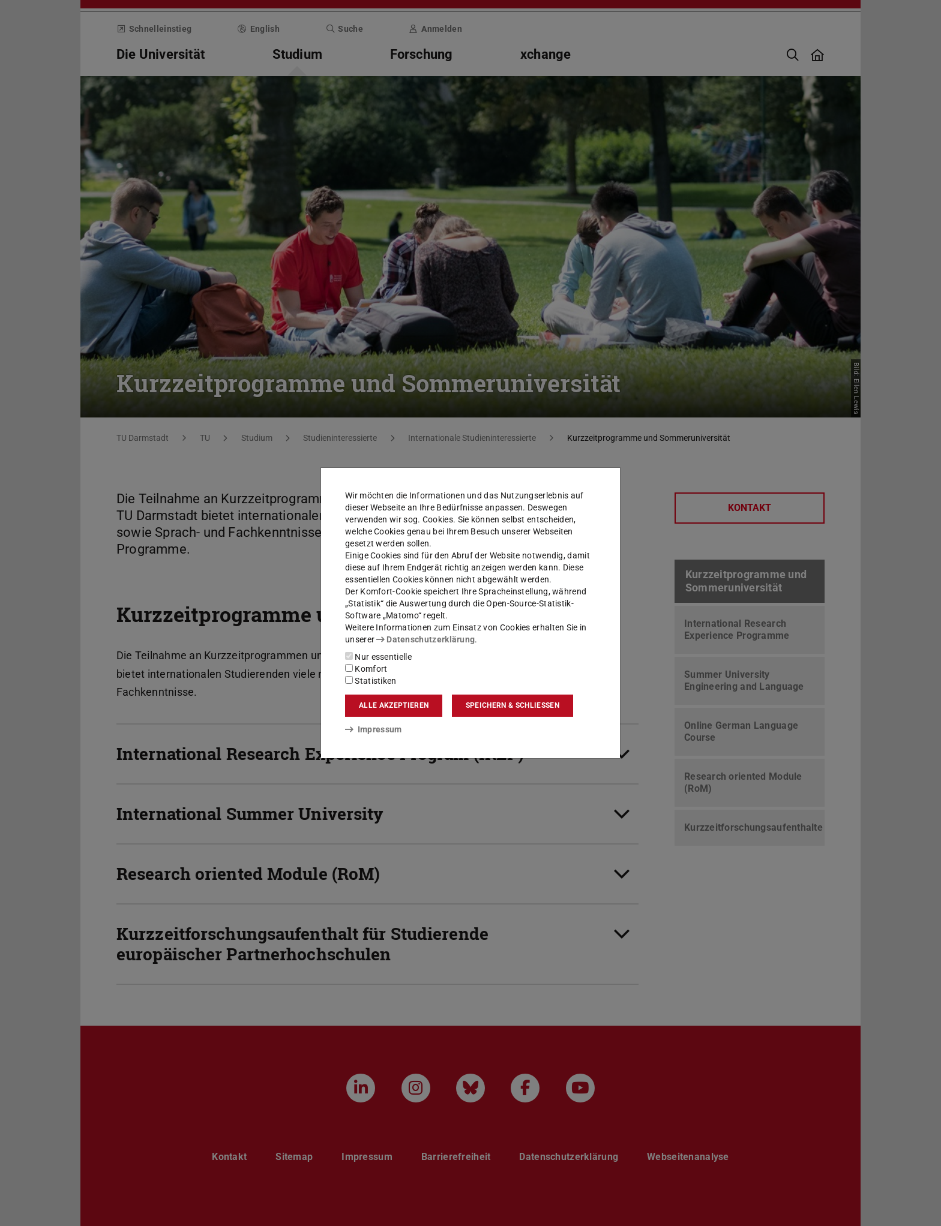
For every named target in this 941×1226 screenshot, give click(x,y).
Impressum (373, 729)
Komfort (366, 669)
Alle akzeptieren (393, 705)
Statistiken (371, 681)
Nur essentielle (378, 657)
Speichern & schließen (512, 705)
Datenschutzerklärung (425, 639)
